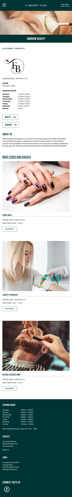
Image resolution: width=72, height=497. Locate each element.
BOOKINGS (8, 125)
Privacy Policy (7, 465)
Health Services (7, 48)
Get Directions (7, 446)
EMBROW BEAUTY (20, 48)
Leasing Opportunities (10, 462)
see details (9, 229)
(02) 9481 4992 (8, 86)
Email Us (5, 450)
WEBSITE (8, 117)
